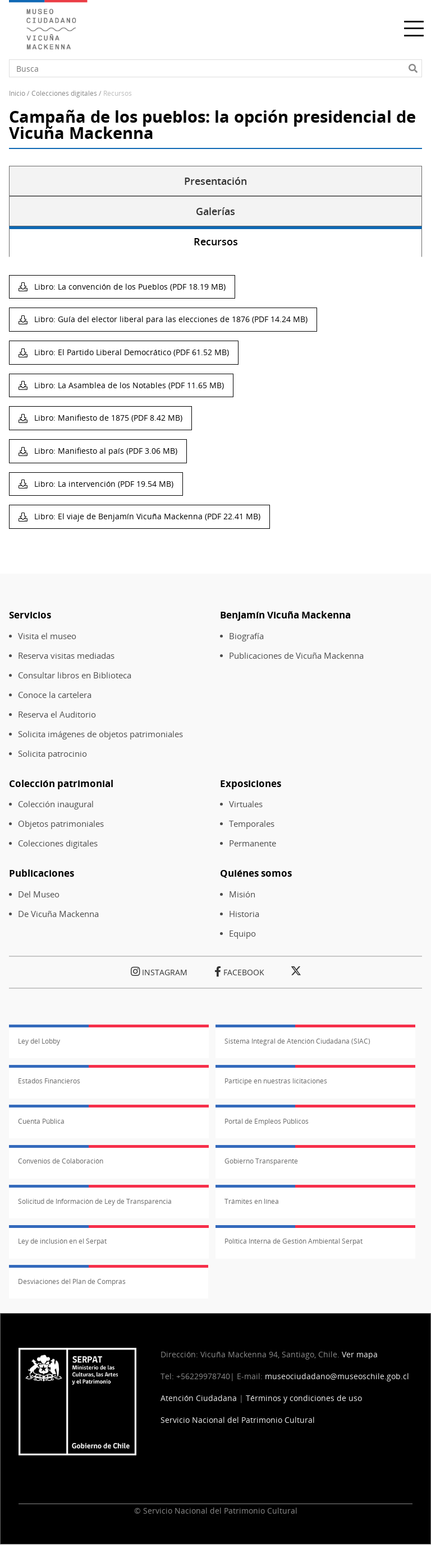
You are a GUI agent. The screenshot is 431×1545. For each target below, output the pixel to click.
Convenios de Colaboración (60, 1161)
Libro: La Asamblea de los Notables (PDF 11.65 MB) (128, 385)
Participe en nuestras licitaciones (275, 1081)
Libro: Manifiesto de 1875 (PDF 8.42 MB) (107, 417)
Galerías (215, 211)
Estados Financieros (49, 1081)
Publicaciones (41, 873)
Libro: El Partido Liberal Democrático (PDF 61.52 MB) (130, 352)
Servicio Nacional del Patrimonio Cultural (238, 1419)
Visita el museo (47, 636)
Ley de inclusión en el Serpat (62, 1241)
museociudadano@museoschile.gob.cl (338, 1376)
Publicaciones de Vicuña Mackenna (296, 655)
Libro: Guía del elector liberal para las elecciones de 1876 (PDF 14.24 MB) (170, 319)
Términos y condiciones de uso (304, 1398)
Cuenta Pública (41, 1121)
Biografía (246, 636)
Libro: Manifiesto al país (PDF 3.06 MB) (104, 450)
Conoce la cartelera (54, 695)
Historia (244, 914)
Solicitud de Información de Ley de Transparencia (95, 1201)
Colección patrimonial (61, 783)
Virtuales (246, 804)
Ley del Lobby (39, 1041)
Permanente (252, 843)
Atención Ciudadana (199, 1398)
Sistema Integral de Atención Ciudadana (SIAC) (297, 1041)
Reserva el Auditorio (57, 714)
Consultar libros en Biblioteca (74, 675)
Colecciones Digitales (64, 93)
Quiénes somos (256, 873)
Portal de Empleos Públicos (266, 1121)
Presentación (215, 181)
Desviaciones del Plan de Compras (72, 1281)
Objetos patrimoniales (61, 823)
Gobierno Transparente (261, 1161)
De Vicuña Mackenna (58, 914)
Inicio (17, 93)
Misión (242, 894)
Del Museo (38, 894)
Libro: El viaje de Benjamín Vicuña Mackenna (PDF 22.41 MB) (146, 516)
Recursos (216, 241)
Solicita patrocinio (52, 753)
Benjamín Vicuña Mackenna (285, 614)
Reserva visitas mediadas (66, 655)
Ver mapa (360, 1354)
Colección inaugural (56, 804)
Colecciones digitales (58, 843)
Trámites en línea (251, 1201)
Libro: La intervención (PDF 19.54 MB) (102, 483)
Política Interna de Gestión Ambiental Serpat (293, 1241)
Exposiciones (250, 783)
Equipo (242, 933)
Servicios (30, 614)
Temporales (251, 823)
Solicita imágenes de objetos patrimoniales (100, 734)
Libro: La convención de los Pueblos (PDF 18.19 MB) (129, 286)
